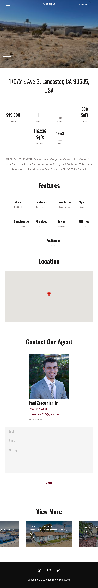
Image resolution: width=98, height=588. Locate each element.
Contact (83, 4)
